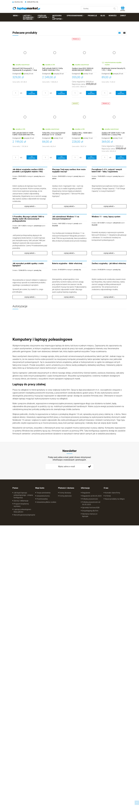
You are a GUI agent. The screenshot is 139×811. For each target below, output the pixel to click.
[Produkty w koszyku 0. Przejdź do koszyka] (123, 8)
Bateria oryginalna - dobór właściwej (67, 263)
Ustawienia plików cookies (46, 502)
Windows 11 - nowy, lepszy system (106, 217)
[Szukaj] (114, 8)
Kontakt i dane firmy (112, 493)
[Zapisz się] (89, 467)
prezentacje (37, 226)
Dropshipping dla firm (90, 511)
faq (40, 176)
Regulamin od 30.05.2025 (92, 496)
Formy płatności (65, 496)
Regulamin (86, 493)
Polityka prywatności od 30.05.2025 (91, 503)
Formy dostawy (65, 493)
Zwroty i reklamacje (21, 501)
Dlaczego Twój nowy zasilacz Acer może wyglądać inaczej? (69, 170)
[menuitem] (16, 15)
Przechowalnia (42, 499)
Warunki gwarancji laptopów (24, 515)
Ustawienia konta (43, 496)
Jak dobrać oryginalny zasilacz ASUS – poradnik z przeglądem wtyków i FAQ (28, 170)
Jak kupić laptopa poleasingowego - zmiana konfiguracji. (23, 495)
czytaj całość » (29, 206)
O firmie (108, 496)
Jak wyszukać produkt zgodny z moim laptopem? (28, 264)
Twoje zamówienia (43, 493)
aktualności (117, 223)
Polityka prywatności (90, 499)
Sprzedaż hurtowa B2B (90, 508)
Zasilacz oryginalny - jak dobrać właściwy (109, 263)
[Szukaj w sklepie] (97, 8)
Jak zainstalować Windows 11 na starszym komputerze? (65, 218)
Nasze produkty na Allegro (115, 499)
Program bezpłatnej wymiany (21, 505)
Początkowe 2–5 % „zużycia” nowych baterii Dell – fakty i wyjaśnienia (107, 170)
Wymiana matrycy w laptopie (89, 515)
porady (36, 176)
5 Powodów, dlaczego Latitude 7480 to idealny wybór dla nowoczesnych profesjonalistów (28, 219)
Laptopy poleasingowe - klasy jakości (23, 510)
